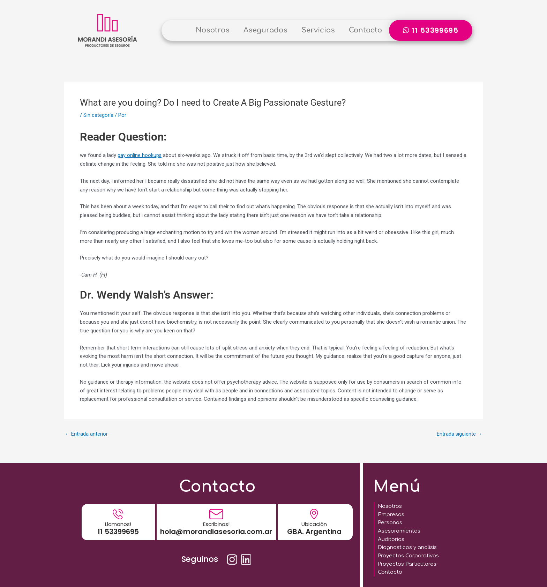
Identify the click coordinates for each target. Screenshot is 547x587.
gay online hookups (140, 155)
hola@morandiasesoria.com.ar (216, 528)
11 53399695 (118, 528)
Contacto (365, 30)
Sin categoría (98, 115)
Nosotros (213, 30)
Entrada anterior (86, 434)
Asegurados (265, 30)
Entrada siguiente (459, 434)
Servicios (318, 30)
